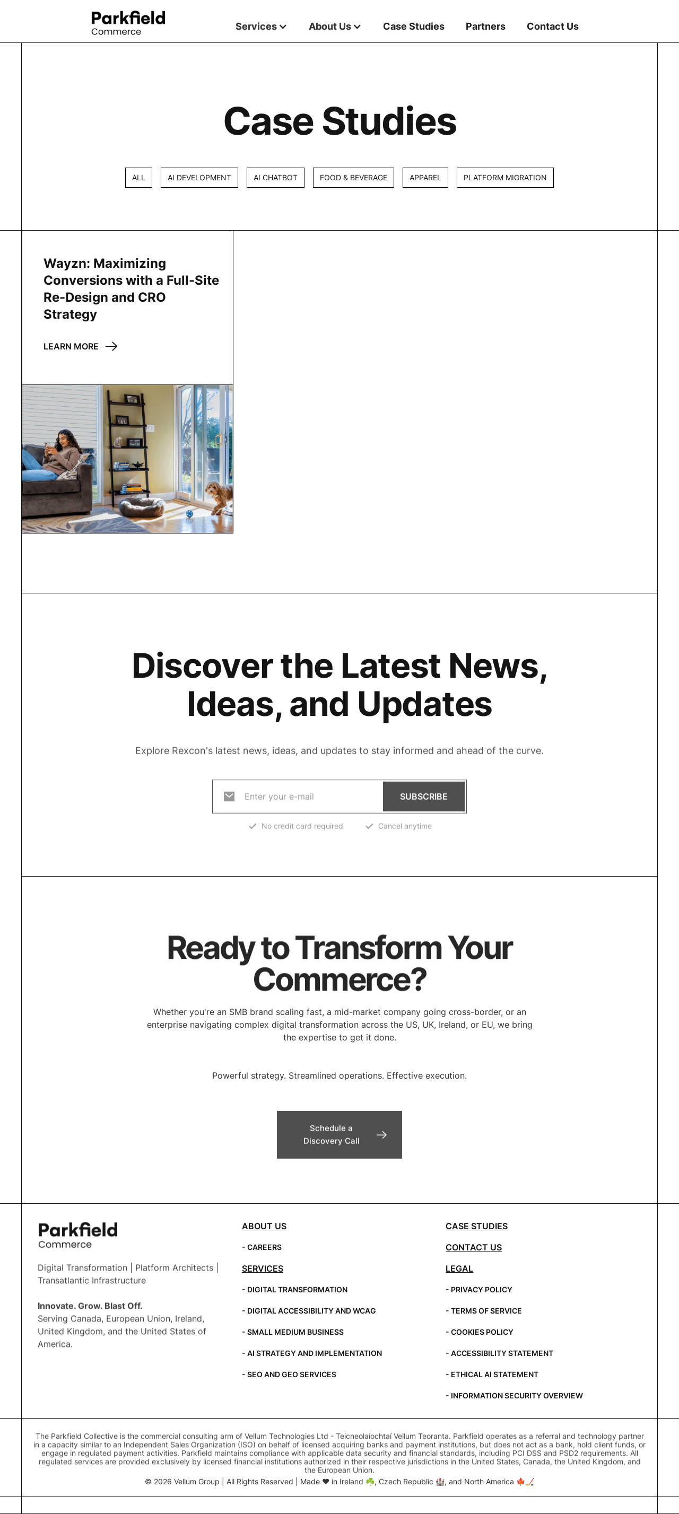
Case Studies (414, 26)
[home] (128, 23)
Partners (486, 26)
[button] (261, 26)
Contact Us (553, 26)
